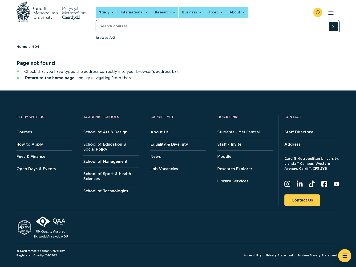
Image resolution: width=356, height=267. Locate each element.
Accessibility (253, 255)
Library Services (232, 181)
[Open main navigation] (330, 12)
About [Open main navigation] (235, 12)
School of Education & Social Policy (104, 147)
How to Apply (29, 144)
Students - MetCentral (238, 132)
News (155, 156)
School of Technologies (105, 191)
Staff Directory (298, 132)
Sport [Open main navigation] (213, 12)
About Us (159, 132)
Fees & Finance (30, 156)
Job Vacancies (164, 169)
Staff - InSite (229, 144)
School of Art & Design (105, 132)
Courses (24, 132)
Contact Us (302, 200)
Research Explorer (234, 169)
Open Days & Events (36, 169)
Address (292, 144)
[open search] (317, 12)
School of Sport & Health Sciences (107, 176)
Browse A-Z (105, 38)
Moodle (224, 156)
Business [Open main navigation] (189, 12)
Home (21, 47)
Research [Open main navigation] (163, 12)
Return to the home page (49, 78)
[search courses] (333, 26)
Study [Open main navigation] (104, 12)
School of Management (105, 161)
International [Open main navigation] (132, 12)
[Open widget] (344, 255)
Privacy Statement (279, 255)
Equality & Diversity (169, 144)
